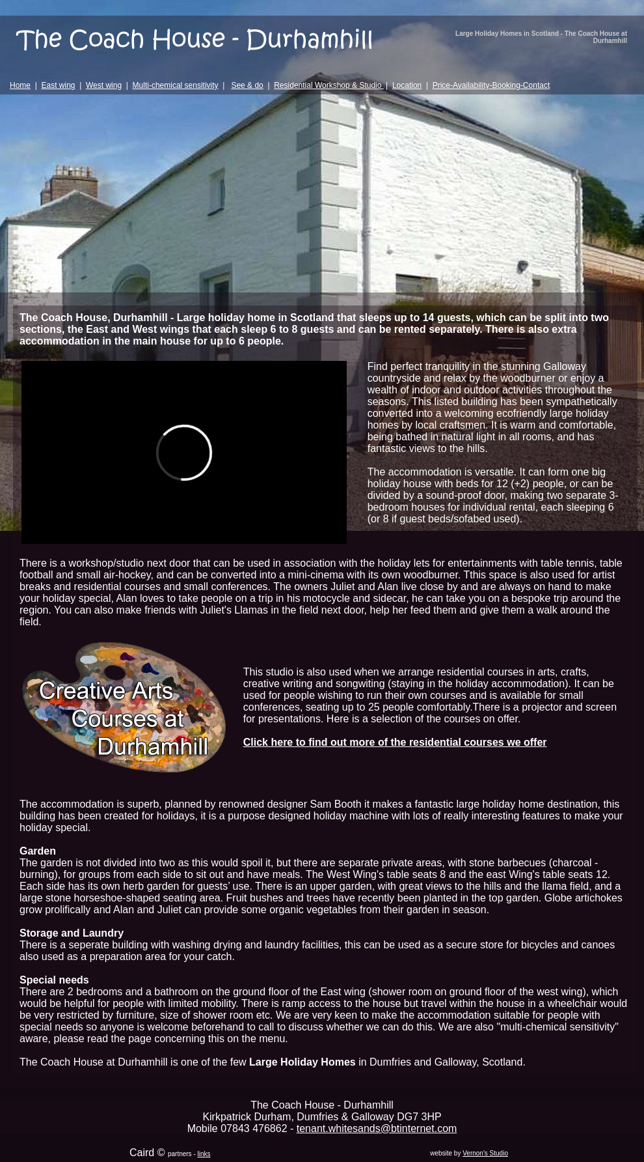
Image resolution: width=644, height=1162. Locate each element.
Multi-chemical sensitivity (176, 85)
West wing (104, 85)
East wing (58, 85)
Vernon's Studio (485, 1153)
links (204, 1153)
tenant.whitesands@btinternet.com (377, 1128)
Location (407, 85)
